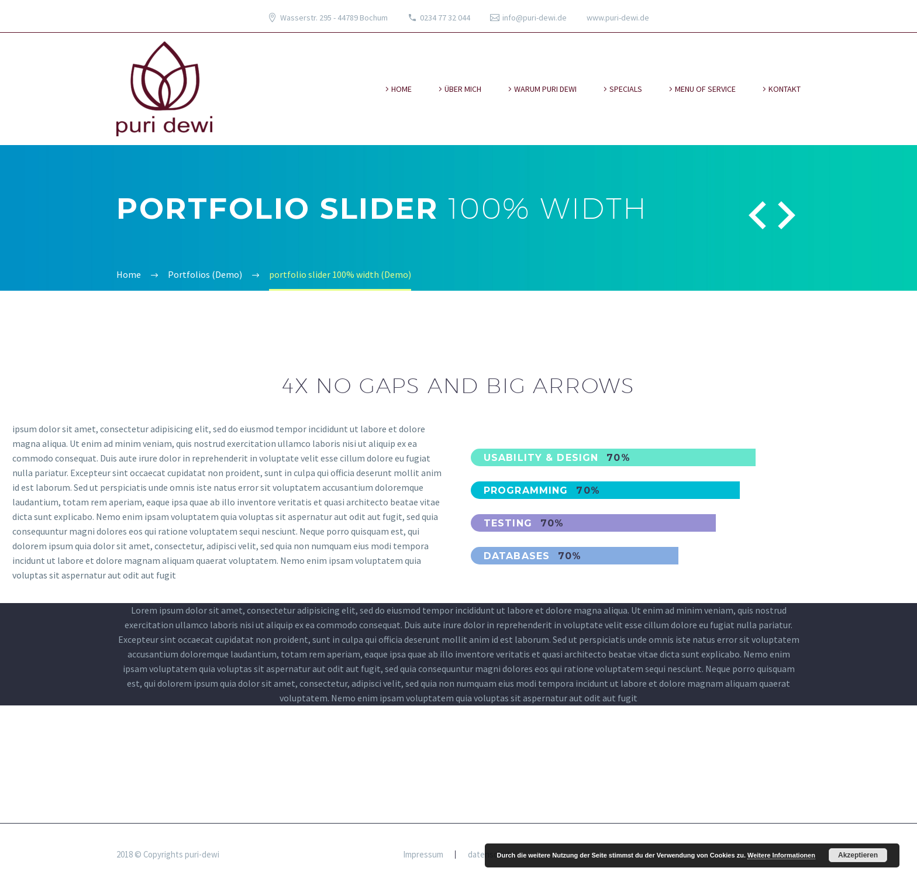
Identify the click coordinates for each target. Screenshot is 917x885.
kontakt (784, 89)
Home (401, 89)
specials (625, 89)
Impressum (423, 854)
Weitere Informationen (781, 855)
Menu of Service (705, 89)
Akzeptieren (858, 855)
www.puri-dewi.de (618, 17)
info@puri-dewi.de (534, 17)
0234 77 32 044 (445, 17)
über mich (462, 89)
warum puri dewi (545, 89)
